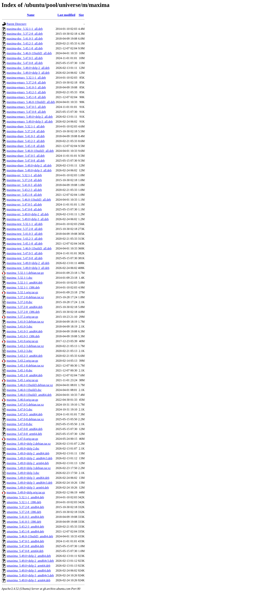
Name (30, 15)
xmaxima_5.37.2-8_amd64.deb (25, 507)
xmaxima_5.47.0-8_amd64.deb (25, 546)
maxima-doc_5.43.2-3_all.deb (25, 43)
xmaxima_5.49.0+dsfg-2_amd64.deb (29, 555)
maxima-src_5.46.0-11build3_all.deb (29, 199)
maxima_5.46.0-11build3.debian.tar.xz (30, 385)
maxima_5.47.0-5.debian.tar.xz (25, 404)
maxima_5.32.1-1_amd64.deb (25, 282)
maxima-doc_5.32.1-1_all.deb (25, 28)
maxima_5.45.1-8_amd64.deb (25, 375)
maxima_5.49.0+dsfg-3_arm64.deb (28, 487)
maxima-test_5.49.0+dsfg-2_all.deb (28, 263)
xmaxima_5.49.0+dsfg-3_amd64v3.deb (30, 575)
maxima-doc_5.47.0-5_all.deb (25, 58)
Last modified (66, 15)
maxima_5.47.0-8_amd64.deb (25, 429)
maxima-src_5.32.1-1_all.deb (24, 175)
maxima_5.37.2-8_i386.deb (23, 311)
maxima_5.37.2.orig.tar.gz (22, 316)
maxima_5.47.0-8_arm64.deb (24, 433)
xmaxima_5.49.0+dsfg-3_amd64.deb (29, 570)
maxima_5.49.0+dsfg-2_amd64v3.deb (29, 458)
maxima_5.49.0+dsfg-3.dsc (23, 473)
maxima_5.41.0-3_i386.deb (23, 336)
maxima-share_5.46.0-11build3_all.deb (30, 150)
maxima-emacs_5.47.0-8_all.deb (26, 111)
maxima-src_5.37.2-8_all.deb (24, 180)
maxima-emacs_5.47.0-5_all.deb (26, 106)
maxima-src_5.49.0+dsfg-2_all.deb (28, 214)
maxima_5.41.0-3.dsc (19, 326)
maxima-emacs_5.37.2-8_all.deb (26, 82)
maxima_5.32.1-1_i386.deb (23, 287)
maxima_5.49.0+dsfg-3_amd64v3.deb (29, 482)
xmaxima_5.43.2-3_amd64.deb (25, 526)
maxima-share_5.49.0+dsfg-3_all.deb (29, 170)
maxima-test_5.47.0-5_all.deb (25, 253)
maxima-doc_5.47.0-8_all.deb (25, 63)
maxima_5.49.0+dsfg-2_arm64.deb (28, 463)
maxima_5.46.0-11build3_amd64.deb (29, 394)
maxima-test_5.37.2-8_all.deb (25, 228)
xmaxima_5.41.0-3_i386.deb (24, 521)
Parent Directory (16, 24)
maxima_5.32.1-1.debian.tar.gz (25, 272)
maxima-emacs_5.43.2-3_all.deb (26, 92)
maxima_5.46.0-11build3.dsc (24, 390)
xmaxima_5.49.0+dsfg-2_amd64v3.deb (30, 560)
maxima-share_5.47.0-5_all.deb (26, 155)
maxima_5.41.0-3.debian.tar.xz (25, 321)
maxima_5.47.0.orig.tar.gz (22, 438)
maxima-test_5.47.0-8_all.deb (25, 258)
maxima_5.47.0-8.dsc (19, 424)
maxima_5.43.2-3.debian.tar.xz (25, 346)
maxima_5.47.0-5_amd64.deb (25, 414)
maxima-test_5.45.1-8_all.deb (25, 243)
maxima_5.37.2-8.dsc (19, 302)
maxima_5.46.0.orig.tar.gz (22, 399)
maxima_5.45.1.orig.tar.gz (22, 380)
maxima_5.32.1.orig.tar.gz (22, 292)
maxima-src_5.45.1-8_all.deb (24, 194)
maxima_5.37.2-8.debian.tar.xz (25, 297)
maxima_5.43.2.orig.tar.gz (22, 360)
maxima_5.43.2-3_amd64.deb (25, 355)
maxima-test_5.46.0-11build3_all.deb (29, 248)
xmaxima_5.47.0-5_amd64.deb (25, 541)
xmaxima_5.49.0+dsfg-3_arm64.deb (28, 580)
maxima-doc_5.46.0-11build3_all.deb (29, 53)
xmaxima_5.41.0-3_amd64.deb (25, 516)
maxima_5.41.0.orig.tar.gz (22, 341)
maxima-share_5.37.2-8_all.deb (26, 131)
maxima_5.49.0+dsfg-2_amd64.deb (28, 453)
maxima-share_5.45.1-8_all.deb (26, 146)
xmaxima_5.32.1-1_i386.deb (24, 502)
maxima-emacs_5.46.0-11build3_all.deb (31, 102)
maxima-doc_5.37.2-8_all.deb (25, 33)
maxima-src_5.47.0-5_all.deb (24, 204)
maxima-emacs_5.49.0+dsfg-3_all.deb (30, 121)
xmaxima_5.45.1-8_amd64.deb (25, 531)
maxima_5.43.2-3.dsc (19, 350)
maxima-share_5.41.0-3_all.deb (26, 136)
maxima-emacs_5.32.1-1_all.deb (26, 77)
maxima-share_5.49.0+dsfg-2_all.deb (29, 165)
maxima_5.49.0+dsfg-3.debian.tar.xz (29, 468)
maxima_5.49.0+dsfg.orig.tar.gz (26, 492)
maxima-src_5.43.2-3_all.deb (24, 189)
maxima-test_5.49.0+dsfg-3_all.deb (28, 268)
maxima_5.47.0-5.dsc (19, 409)
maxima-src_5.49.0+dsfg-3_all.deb (28, 219)
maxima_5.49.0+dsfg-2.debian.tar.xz (29, 443)
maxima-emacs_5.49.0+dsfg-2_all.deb (30, 116)
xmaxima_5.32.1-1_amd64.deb (25, 497)
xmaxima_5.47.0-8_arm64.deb (25, 551)
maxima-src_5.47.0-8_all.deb (24, 209)
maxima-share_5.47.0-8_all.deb (26, 160)
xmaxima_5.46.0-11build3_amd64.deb (30, 536)
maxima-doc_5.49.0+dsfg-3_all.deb (28, 72)
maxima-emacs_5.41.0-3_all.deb (26, 87)
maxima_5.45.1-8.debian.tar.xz (25, 365)
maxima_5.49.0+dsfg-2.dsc (23, 448)
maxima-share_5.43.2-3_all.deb (26, 141)
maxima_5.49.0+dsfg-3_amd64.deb (28, 477)
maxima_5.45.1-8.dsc (19, 370)
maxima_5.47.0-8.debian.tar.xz (25, 419)
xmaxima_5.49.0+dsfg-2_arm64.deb (28, 565)
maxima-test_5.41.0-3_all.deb (25, 233)
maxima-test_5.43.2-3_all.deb (25, 238)
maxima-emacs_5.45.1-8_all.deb (26, 97)
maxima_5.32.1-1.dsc (19, 277)
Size (81, 15)
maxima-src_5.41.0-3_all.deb (24, 185)
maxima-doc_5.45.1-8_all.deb (25, 48)
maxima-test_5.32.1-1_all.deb (25, 224)
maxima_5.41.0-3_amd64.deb (25, 331)
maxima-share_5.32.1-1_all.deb (26, 126)
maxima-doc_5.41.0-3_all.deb (25, 38)
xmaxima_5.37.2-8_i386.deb (24, 512)
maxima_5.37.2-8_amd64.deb (25, 307)
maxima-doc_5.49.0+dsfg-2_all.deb (28, 67)
